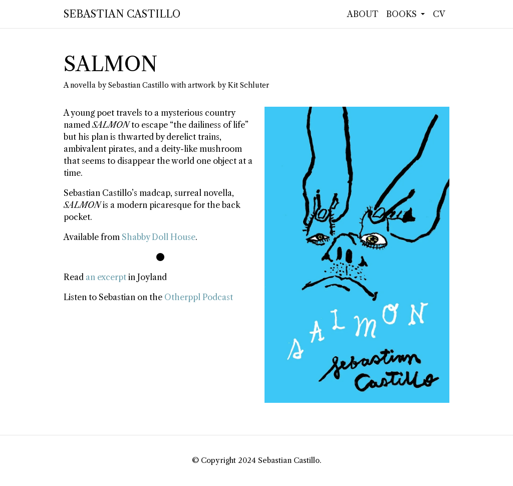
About (362, 14)
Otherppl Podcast (198, 297)
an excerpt (106, 277)
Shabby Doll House (158, 237)
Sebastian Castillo (122, 14)
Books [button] (402, 14)
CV (439, 14)
